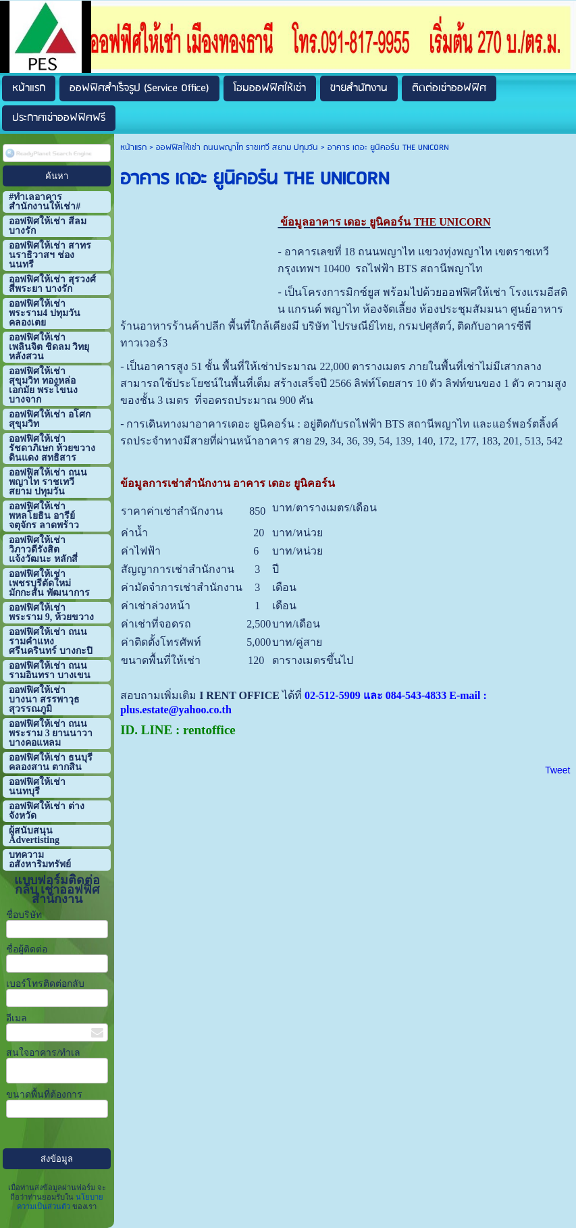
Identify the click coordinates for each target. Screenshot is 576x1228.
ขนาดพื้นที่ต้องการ (44, 1095)
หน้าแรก (133, 147)
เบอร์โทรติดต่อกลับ (45, 984)
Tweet (557, 770)
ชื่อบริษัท (24, 915)
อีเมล (16, 1018)
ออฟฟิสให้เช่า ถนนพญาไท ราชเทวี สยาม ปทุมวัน (237, 147)
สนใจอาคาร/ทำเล (43, 1053)
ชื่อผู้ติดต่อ (26, 949)
